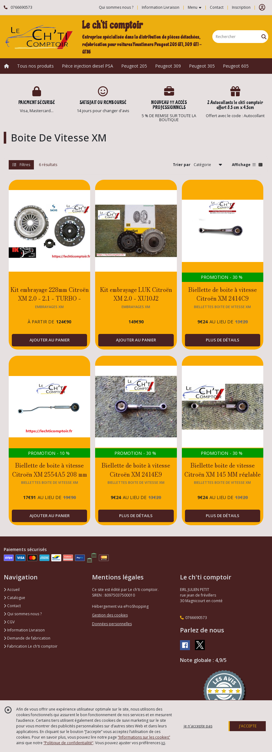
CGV (9, 622)
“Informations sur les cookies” (144, 737)
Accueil (12, 589)
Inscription (241, 7)
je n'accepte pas (198, 726)
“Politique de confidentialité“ (68, 742)
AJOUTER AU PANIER (50, 340)
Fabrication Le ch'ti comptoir (31, 646)
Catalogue (14, 597)
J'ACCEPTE (247, 726)
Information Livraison (24, 630)
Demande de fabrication (27, 638)
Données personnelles (112, 623)
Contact (217, 7)
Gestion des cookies (110, 615)
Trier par (182, 164)
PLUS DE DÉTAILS (222, 340)
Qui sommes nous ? (23, 613)
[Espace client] (262, 7)
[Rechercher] (264, 37)
